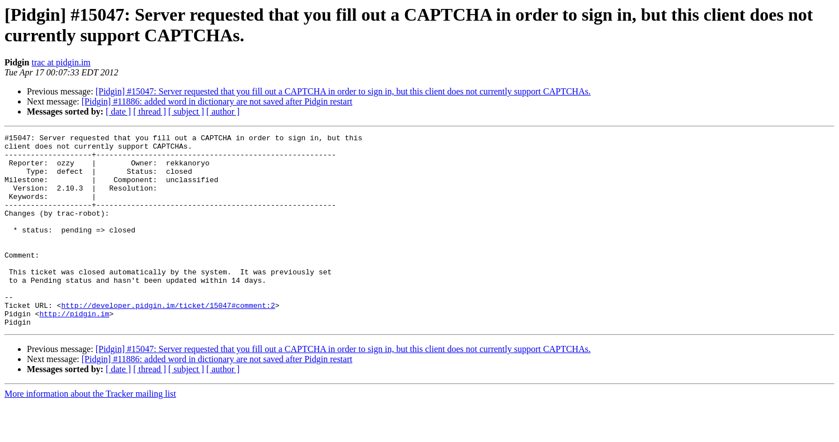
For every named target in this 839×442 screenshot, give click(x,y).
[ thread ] (149, 111)
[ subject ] (186, 111)
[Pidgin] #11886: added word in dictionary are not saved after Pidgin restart (217, 101)
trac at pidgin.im (60, 62)
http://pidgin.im (74, 350)
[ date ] (118, 111)
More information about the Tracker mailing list (90, 432)
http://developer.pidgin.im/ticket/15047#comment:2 (168, 340)
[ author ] (223, 111)
